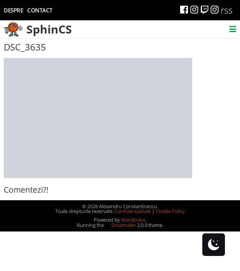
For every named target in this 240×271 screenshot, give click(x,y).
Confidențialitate (133, 211)
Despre (13, 10)
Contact (39, 10)
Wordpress (133, 219)
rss (226, 10)
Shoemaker (120, 225)
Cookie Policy (170, 211)
